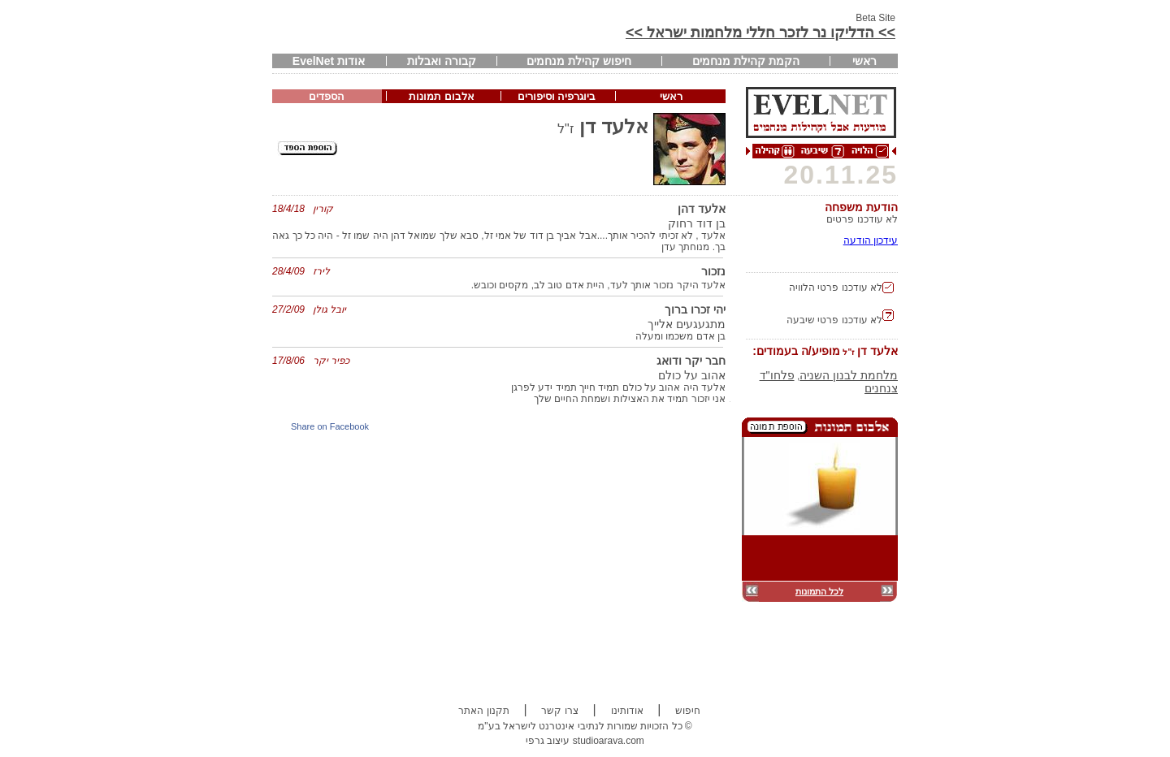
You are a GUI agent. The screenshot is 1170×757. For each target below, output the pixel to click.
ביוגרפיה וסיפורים (557, 96)
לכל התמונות (819, 591)
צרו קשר (559, 710)
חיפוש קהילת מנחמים (578, 60)
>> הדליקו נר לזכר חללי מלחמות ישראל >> (760, 32)
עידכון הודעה (870, 240)
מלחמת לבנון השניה (849, 375)
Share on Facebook (330, 426)
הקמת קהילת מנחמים (746, 60)
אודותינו (627, 710)
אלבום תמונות (441, 96)
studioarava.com (608, 740)
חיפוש (687, 710)
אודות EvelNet (328, 60)
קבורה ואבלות (441, 60)
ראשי (864, 60)
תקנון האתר (483, 710)
